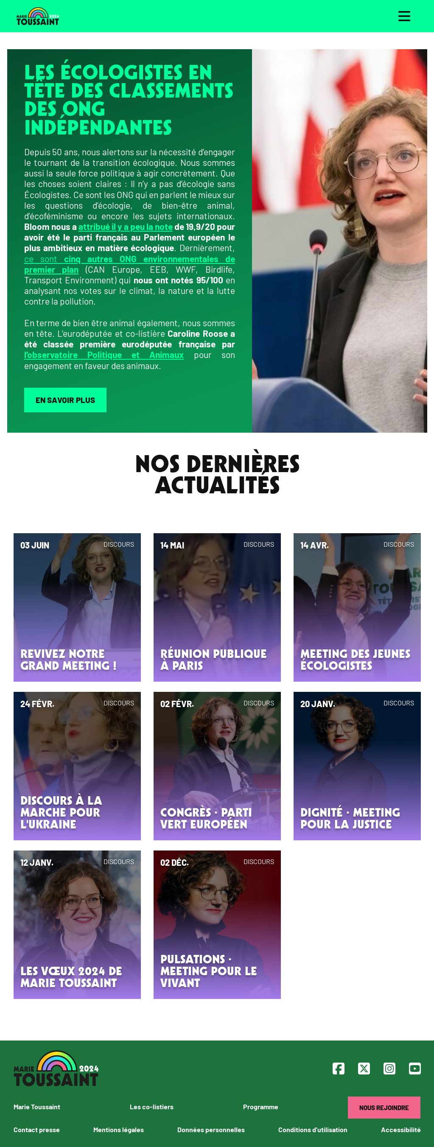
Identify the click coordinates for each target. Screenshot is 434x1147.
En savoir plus (65, 400)
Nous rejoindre (384, 1107)
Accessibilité (401, 1129)
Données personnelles (211, 1129)
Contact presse (37, 1129)
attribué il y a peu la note (125, 226)
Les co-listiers (152, 1106)
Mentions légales (118, 1129)
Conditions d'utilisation (312, 1129)
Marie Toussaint (37, 1106)
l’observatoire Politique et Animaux (104, 354)
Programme (260, 1106)
